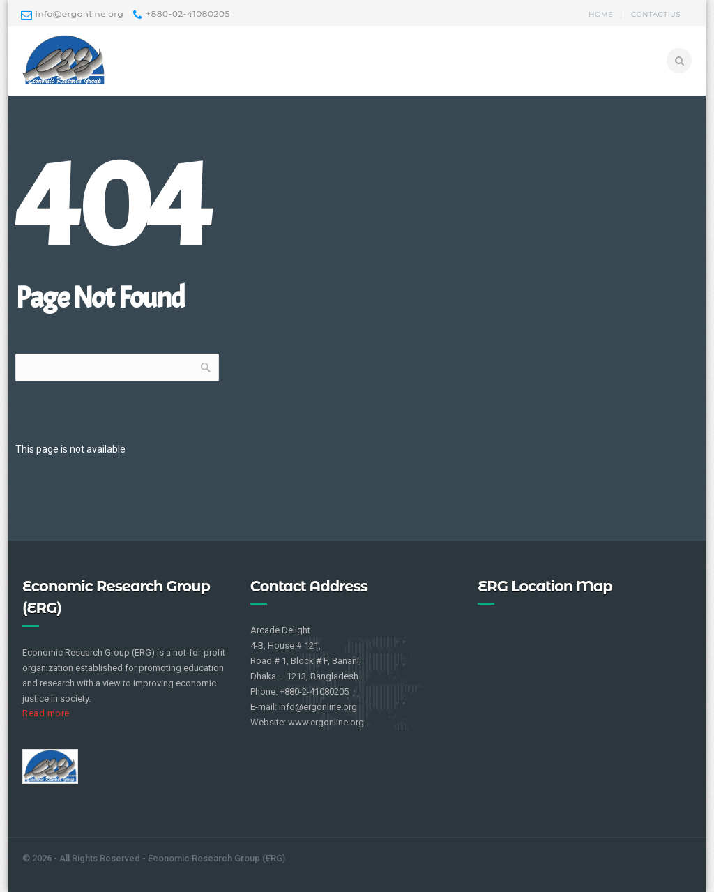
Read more (46, 713)
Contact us (656, 14)
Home (600, 14)
